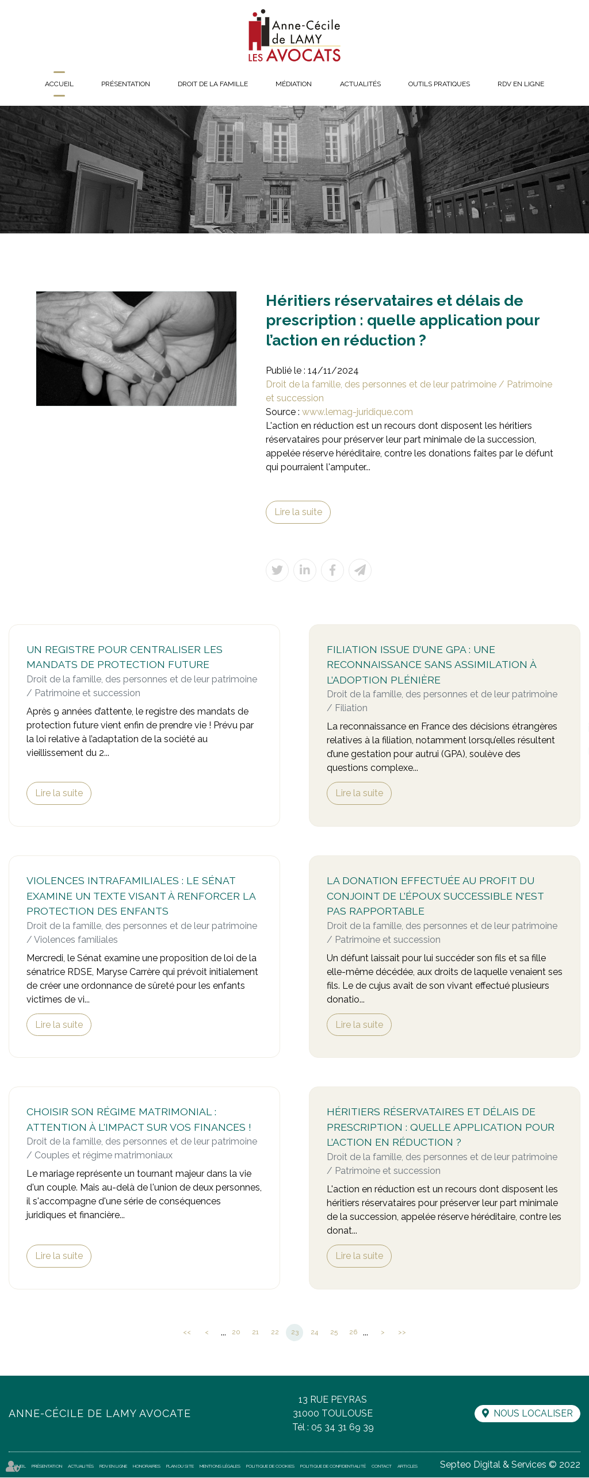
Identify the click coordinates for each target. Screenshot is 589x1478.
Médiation (294, 84)
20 (236, 1333)
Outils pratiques (439, 84)
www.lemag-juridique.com (357, 411)
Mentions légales (220, 1466)
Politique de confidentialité (333, 1466)
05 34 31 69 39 (342, 1427)
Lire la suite (298, 511)
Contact (382, 1466)
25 (334, 1333)
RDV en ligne (521, 84)
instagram (566, 751)
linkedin (566, 728)
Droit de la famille (213, 84)
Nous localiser (532, 1414)
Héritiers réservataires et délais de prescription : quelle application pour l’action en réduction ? (440, 1128)
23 (295, 1333)
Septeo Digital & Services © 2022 (509, 1465)
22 (275, 1333)
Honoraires (146, 1466)
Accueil (59, 84)
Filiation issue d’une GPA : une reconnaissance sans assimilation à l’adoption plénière (431, 664)
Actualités (360, 84)
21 (255, 1333)
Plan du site (180, 1466)
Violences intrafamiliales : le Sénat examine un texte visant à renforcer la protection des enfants (140, 896)
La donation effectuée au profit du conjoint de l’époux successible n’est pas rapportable (435, 896)
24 (314, 1333)
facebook (566, 705)
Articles (407, 1466)
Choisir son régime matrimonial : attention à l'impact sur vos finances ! (138, 1120)
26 (353, 1333)
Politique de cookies (270, 1466)
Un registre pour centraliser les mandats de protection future (124, 657)
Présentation (125, 84)
